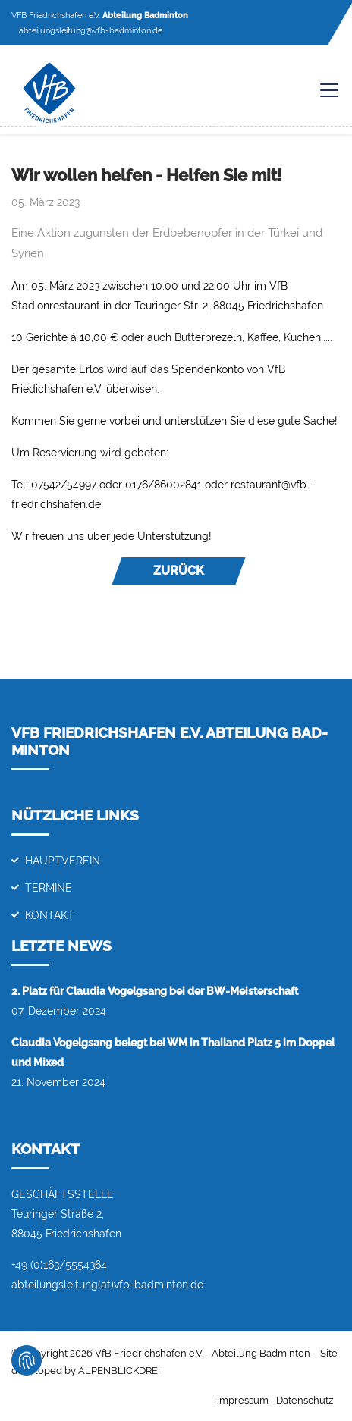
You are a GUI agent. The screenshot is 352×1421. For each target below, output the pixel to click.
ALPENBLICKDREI (119, 1370)
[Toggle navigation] (322, 90)
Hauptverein (62, 860)
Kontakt (49, 914)
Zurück (178, 570)
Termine (48, 887)
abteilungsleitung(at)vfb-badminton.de (107, 1284)
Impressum (243, 1400)
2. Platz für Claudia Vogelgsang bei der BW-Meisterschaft (154, 990)
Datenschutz (304, 1400)
